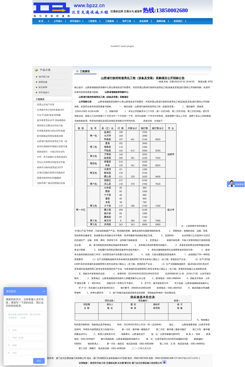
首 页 (40, 21)
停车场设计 (75, 21)
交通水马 (129, 11)
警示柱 (127, 363)
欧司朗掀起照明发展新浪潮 (50, 136)
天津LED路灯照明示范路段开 (51, 172)
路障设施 (161, 21)
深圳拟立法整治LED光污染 (50, 125)
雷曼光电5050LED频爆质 (49, 178)
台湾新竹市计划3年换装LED (50, 110)
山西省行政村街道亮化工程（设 (52, 141)
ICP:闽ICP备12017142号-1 (187, 358)
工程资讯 (92, 21)
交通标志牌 (116, 11)
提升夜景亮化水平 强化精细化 (51, 120)
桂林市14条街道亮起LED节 (50, 167)
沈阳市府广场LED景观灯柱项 (51, 183)
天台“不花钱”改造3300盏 (49, 115)
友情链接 (83, 363)
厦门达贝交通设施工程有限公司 (147, 363)
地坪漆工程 (44, 76)
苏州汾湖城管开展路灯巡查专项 (52, 146)
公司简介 (58, 21)
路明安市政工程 (97, 363)
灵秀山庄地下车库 (45, 104)
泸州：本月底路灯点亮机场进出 (52, 157)
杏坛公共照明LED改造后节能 (51, 162)
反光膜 (120, 363)
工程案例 (109, 21)
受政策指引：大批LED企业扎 (51, 151)
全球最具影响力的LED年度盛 (51, 130)
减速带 (138, 11)
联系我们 (178, 21)
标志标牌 (143, 21)
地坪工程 (126, 21)
